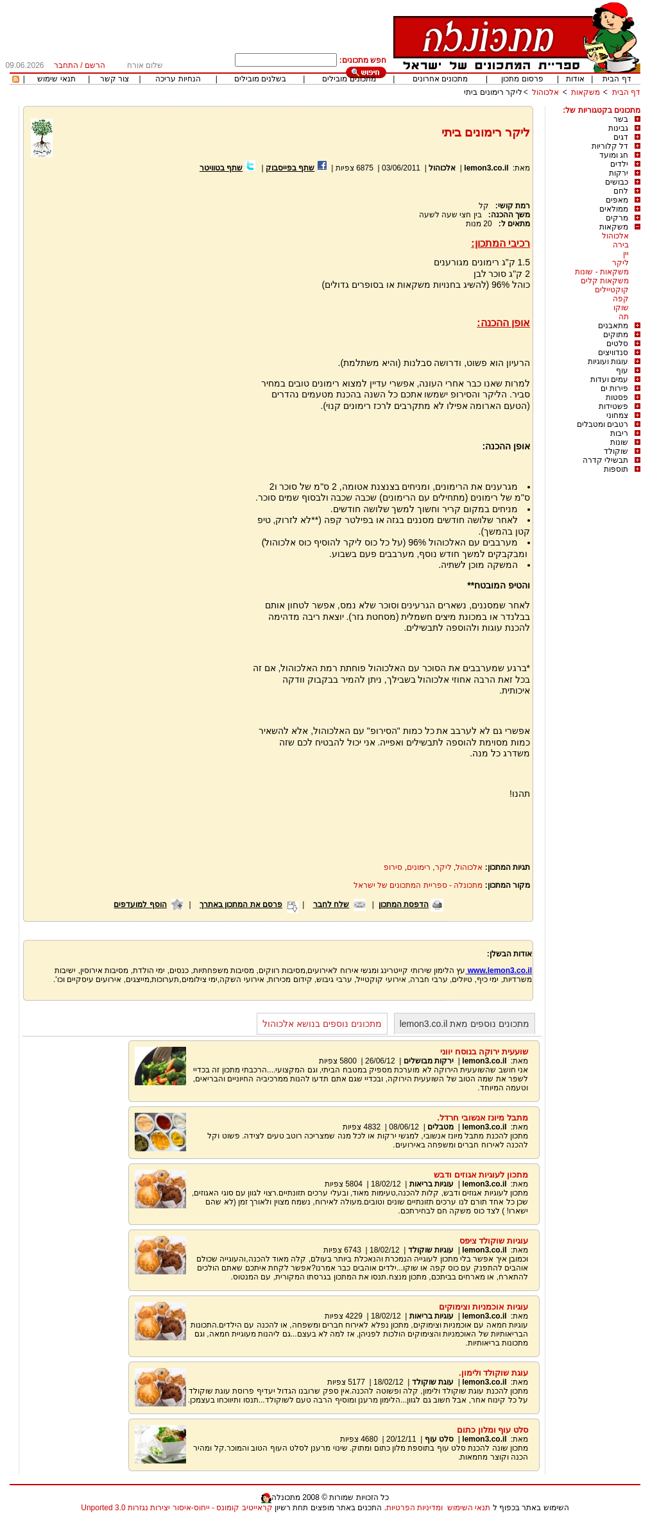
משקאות (585, 92)
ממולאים (613, 208)
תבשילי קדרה (605, 460)
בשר (620, 119)
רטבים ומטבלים (602, 424)
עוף (622, 370)
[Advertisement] (138, 327)
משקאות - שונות (602, 271)
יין (626, 253)
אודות (575, 78)
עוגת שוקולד (433, 1382)
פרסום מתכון (522, 78)
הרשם (95, 65)
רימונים (419, 867)
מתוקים (615, 334)
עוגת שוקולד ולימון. (493, 1373)
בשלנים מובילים (260, 78)
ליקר (620, 262)
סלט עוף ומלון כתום (492, 1430)
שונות (619, 442)
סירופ (393, 867)
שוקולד (616, 451)
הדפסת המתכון (404, 904)
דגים (620, 137)
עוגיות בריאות (431, 1183)
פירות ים (614, 388)
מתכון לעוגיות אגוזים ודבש (481, 1174)
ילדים (619, 164)
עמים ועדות (609, 379)
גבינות (618, 128)
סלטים (617, 343)
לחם (620, 191)
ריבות (619, 433)
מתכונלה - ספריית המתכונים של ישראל (418, 885)
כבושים (616, 182)
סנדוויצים (613, 352)
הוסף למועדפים (140, 904)
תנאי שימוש (56, 78)
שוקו (621, 307)
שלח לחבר (331, 904)
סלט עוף (439, 1439)
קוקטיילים (612, 289)
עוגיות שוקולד (431, 1250)
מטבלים (440, 1126)
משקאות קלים (605, 280)
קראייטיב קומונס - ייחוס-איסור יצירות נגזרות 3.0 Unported (176, 1507)
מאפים (617, 200)
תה (624, 316)
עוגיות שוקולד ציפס (493, 1241)
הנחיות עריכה (177, 78)
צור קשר (114, 78)
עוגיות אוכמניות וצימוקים (483, 1307)
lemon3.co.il (486, 167)
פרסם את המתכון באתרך (241, 904)
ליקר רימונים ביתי (493, 92)
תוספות (616, 469)
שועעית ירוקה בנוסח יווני (484, 1051)
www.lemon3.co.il (498, 970)
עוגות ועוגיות (608, 361)
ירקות (618, 173)
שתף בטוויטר (221, 167)
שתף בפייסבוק (290, 167)
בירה (621, 244)
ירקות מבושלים (429, 1060)
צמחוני (617, 415)
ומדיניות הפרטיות (414, 1507)
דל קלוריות (610, 146)
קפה (621, 298)
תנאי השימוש (468, 1507)
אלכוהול (545, 92)
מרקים (617, 217)
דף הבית (617, 78)
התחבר (66, 65)
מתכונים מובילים (348, 78)
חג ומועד (613, 155)
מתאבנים (613, 325)
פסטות (617, 397)
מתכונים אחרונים (440, 78)
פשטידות (613, 406)
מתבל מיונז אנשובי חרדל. (482, 1117)
